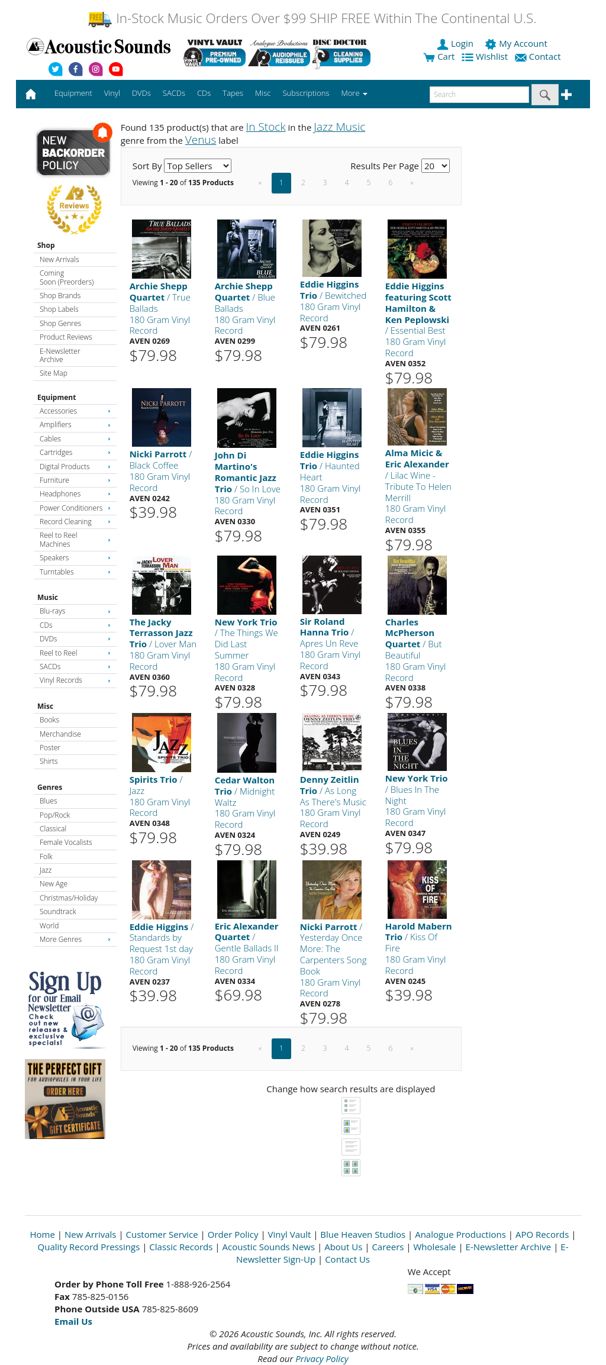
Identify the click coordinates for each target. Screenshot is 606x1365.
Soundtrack (58, 911)
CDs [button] (204, 93)
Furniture (75, 480)
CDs (75, 625)
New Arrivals (59, 259)
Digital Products (75, 467)
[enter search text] (479, 94)
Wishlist (486, 56)
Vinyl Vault (289, 1234)
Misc (45, 706)
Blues (48, 801)
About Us (343, 1247)
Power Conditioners (75, 508)
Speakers (75, 558)
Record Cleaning (75, 522)
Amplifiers (75, 424)
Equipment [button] (73, 93)
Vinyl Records (75, 680)
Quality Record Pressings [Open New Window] (89, 1247)
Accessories (75, 411)
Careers (388, 1247)
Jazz (45, 870)
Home (42, 1234)
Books (49, 720)
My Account (517, 43)
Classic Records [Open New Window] (180, 1247)
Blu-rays (75, 611)
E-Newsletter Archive (60, 355)
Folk (46, 856)
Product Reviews (66, 337)
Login (456, 43)
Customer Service (162, 1234)
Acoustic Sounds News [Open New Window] (268, 1247)
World (49, 926)
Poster (50, 748)
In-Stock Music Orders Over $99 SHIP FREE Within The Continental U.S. (311, 18)
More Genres (75, 939)
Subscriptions (305, 93)
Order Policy (233, 1234)
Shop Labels (59, 309)
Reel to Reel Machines (75, 539)
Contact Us (347, 1259)
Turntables (75, 572)
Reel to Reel (75, 653)
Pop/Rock (55, 815)
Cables (75, 439)
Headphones (75, 494)
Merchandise (60, 734)
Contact (539, 56)
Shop (46, 245)
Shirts (49, 761)
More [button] (354, 93)
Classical (53, 829)
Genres (49, 787)
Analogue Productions (460, 1234)
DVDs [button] (141, 93)
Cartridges (75, 452)
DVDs (75, 639)
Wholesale (435, 1247)
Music (47, 597)
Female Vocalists (66, 842)
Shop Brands (60, 296)
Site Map (53, 373)
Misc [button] (262, 93)
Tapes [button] (233, 93)
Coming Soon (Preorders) (67, 277)
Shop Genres (60, 323)
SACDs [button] (174, 93)
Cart (438, 56)
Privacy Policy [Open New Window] (321, 1358)
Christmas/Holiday (69, 898)
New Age (53, 884)
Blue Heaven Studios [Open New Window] (362, 1234)
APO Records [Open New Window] (542, 1234)
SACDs (75, 666)
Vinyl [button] (112, 93)
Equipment (56, 397)
